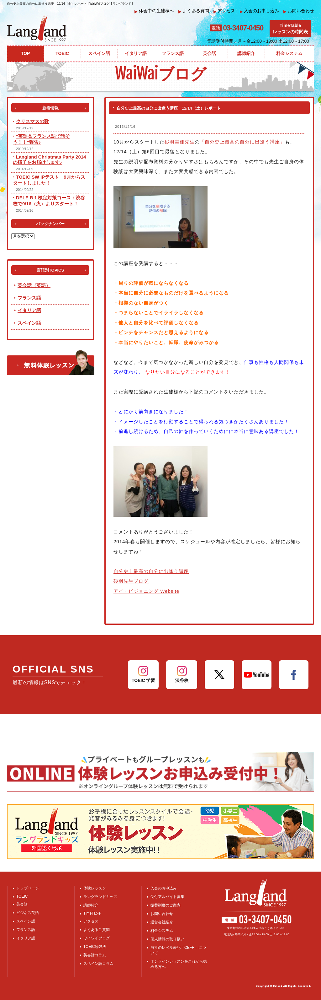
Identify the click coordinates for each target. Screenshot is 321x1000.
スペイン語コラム (98, 963)
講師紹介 (90, 905)
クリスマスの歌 (32, 121)
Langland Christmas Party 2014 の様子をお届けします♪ (49, 159)
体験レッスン (94, 888)
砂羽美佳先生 (180, 141)
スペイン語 (29, 323)
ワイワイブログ (96, 938)
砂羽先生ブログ (131, 581)
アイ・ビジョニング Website (146, 591)
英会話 (22, 904)
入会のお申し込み (259, 10)
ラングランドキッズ (100, 897)
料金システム (161, 930)
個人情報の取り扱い (167, 939)
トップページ (27, 888)
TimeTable (92, 913)
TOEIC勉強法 (94, 946)
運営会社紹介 (161, 922)
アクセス (224, 10)
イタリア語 (29, 310)
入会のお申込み (163, 888)
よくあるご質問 (96, 929)
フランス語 (29, 297)
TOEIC (22, 896)
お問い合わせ (298, 10)
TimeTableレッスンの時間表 (290, 28)
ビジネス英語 (27, 913)
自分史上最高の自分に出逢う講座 (151, 571)
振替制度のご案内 (165, 905)
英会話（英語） (34, 285)
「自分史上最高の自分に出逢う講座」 (242, 141)
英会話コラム (94, 955)
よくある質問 (193, 10)
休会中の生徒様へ (154, 10)
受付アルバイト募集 (167, 897)
